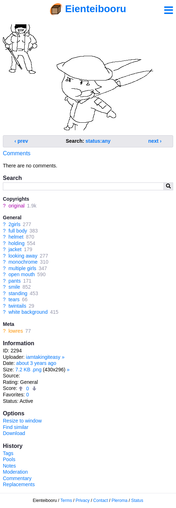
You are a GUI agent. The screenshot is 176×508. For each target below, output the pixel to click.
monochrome (23, 262)
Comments (16, 153)
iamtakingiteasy (43, 357)
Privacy (83, 500)
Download (14, 433)
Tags (8, 453)
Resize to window (22, 421)
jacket (15, 249)
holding (17, 243)
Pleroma (119, 500)
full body (18, 231)
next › (154, 141)
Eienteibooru (95, 8)
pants (15, 281)
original (17, 206)
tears (14, 299)
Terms (66, 500)
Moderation (15, 472)
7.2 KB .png (28, 369)
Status (137, 500)
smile (14, 287)
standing (18, 293)
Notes (9, 466)
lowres (16, 331)
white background (28, 312)
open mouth (22, 274)
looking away (23, 256)
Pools (9, 459)
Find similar (16, 427)
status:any (98, 141)
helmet (16, 237)
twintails (17, 306)
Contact (100, 500)
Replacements (19, 484)
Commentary (17, 478)
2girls (14, 224)
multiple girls (22, 268)
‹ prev (21, 141)
